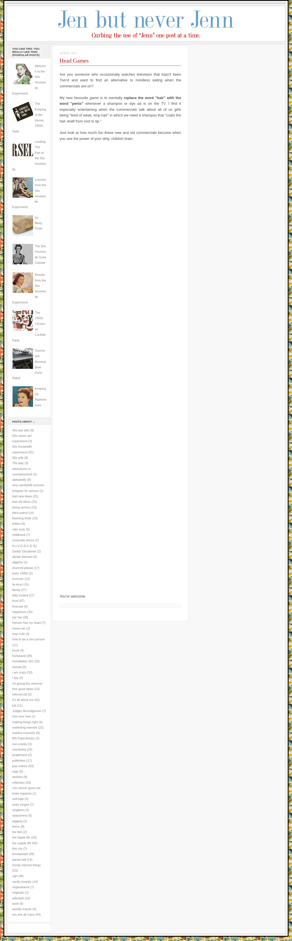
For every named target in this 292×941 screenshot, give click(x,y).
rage (15, 771)
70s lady (18, 463)
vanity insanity (21, 881)
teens (16, 826)
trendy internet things (26, 865)
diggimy (17, 562)
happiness (19, 612)
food (15, 600)
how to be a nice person (28, 639)
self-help (18, 799)
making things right (25, 722)
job (14, 705)
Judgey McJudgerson (26, 711)
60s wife (17, 457)
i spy (15, 677)
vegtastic (18, 892)
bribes (16, 523)
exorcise (18, 578)
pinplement (19, 755)
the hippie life (21, 837)
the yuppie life (21, 843)
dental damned (22, 556)
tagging (17, 821)
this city (17, 848)
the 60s (17, 832)
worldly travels (22, 909)
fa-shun (17, 584)
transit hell (19, 859)
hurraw (17, 667)
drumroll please (22, 568)
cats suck (18, 529)
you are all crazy (23, 914)
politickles (18, 760)
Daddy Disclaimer (24, 551)
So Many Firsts (38, 223)
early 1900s (20, 573)
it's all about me (22, 699)
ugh (14, 876)
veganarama (20, 887)
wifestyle (18, 898)
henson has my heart (26, 622)
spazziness (19, 815)
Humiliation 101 (22, 661)
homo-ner (18, 628)
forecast (17, 606)
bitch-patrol (19, 512)
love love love (21, 716)
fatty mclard (20, 595)
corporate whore (23, 540)
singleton (18, 810)
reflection (18, 782)
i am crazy (19, 672)
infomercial (19, 694)
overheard (19, 749)
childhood (18, 534)
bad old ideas (21, 501)
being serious (21, 507)
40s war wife (20, 430)
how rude (18, 634)
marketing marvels (24, 727)
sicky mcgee (20, 804)
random (17, 777)
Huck (15, 650)
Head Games (74, 60)
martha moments (23, 733)
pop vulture (19, 766)
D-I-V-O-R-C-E (22, 546)
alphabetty (19, 479)
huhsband (19, 656)
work (15, 903)
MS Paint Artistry (23, 738)
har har (17, 617)
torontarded (20, 854)
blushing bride (21, 518)
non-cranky (19, 744)
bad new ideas (22, 496)
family (16, 590)
